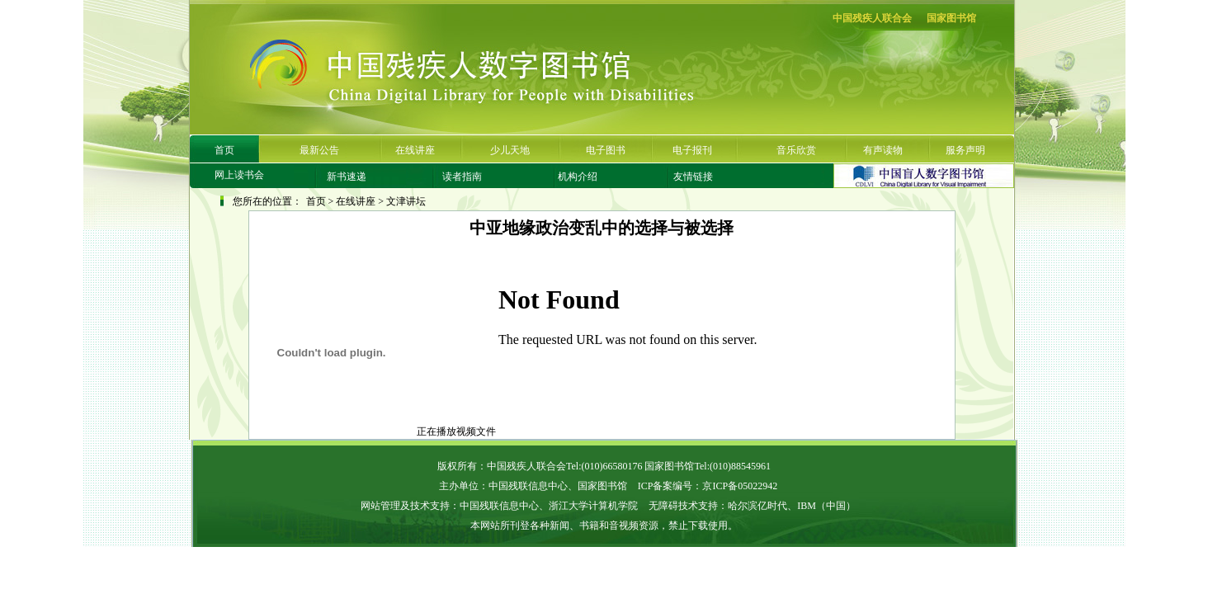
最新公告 (319, 150)
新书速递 (346, 176)
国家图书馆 (951, 18)
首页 (224, 150)
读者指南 (462, 176)
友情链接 (693, 176)
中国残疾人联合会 (872, 18)
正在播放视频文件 (372, 431)
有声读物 (883, 150)
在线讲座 (415, 150)
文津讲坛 (406, 201)
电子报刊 (692, 150)
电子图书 (605, 150)
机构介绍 (577, 176)
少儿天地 (510, 150)
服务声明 (965, 150)
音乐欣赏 (796, 150)
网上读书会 (239, 175)
